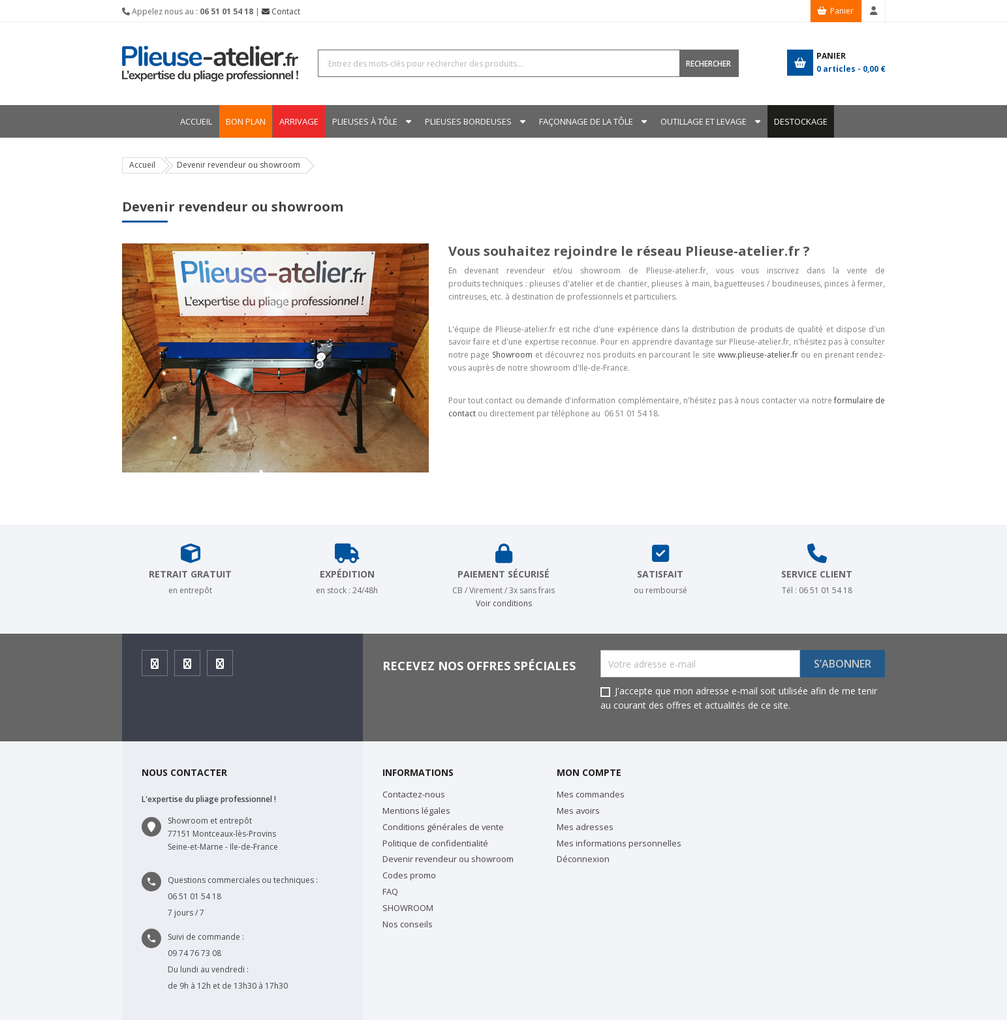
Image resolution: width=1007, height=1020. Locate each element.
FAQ (390, 891)
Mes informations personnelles (619, 843)
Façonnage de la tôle (588, 121)
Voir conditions (504, 603)
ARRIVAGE (295, 121)
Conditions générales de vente (443, 827)
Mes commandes (591, 794)
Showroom (512, 354)
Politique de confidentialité (435, 843)
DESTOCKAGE (806, 121)
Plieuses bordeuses (468, 121)
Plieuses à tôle (362, 121)
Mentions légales (416, 810)
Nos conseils (407, 924)
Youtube (220, 667)
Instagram (187, 667)
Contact (281, 11)
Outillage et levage (707, 121)
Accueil (190, 121)
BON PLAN (240, 121)
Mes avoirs (578, 810)
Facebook (155, 667)
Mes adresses (585, 827)
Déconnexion (583, 859)
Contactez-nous (413, 794)
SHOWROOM (407, 908)
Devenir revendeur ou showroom (448, 859)
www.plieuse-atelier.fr (758, 354)
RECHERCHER (708, 63)
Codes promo (409, 875)
